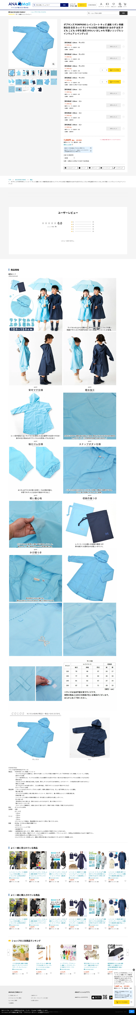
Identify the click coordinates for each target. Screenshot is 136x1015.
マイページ (101, 6)
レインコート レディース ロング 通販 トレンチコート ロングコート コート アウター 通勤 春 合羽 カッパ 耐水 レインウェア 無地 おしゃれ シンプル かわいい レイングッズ (58, 874)
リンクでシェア (119, 168)
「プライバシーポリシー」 (30, 1012)
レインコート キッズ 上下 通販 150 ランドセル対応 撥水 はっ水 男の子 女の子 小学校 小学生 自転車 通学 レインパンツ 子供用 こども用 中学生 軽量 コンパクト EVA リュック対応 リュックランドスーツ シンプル (97, 874)
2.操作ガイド (34, 995)
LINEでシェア (94, 168)
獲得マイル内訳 (67, 144)
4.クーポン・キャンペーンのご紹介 (39, 998)
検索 (64, 5)
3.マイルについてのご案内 (14, 998)
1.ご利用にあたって (13, 995)
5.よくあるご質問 (12, 1000)
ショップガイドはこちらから (38, 12)
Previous (8, 861)
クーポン (107, 6)
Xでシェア (83, 168)
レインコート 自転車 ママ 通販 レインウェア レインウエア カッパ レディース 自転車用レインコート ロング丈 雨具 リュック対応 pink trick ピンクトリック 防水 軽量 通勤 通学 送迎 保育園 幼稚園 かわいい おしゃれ (78, 874)
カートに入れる (115, 70)
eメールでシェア (106, 168)
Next (127, 861)
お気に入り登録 (131, 1002)
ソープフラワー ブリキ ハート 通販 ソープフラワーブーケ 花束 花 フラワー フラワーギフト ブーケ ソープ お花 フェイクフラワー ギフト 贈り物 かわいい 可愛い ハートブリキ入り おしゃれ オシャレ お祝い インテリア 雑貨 (68, 965)
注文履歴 (120, 6)
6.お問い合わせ (34, 1000)
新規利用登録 (92, 5)
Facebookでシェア (71, 168)
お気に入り (113, 6)
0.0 (60, 223)
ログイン (82, 5)
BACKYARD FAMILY (17, 12)
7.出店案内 (11, 1003)
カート (125, 6)
